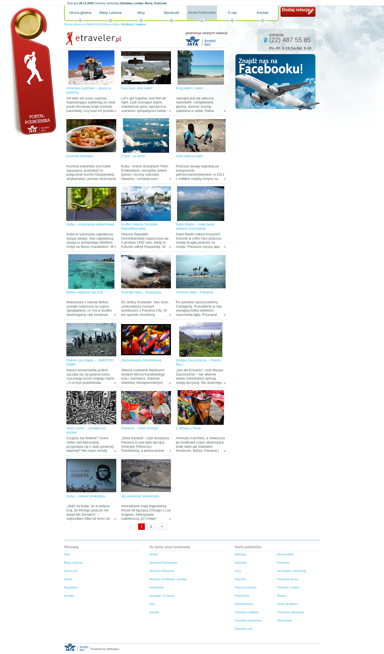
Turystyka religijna (246, 612)
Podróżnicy (242, 595)
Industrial (241, 562)
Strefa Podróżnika (201, 13)
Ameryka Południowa (163, 562)
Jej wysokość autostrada (140, 496)
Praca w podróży (246, 587)
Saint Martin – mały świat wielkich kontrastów (195, 226)
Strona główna (80, 13)
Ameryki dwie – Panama (194, 292)
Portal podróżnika (32, 70)
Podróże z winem (288, 587)
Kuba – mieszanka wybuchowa (90, 224)
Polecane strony (287, 579)
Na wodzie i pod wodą (291, 570)
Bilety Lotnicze (110, 13)
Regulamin (71, 587)
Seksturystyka (244, 603)
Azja (115, 24)
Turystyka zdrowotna (248, 620)
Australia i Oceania (161, 595)
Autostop (240, 554)
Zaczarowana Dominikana (141, 360)
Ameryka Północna (161, 570)
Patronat (240, 579)
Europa (154, 612)
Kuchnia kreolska (79, 156)
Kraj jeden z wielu (189, 88)
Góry (238, 570)
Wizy (141, 13)
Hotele (68, 579)
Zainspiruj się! (244, 628)
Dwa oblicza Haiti (189, 156)
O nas (232, 13)
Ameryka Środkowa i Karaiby (168, 579)
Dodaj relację (296, 9)
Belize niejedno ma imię (84, 292)
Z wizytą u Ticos (188, 428)
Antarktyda (156, 587)
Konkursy (283, 562)
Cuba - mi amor (133, 156)
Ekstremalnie (285, 554)
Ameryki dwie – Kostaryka (141, 292)
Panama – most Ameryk (139, 428)
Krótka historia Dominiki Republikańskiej (139, 226)
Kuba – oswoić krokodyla (85, 496)
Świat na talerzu (287, 603)
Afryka (153, 554)
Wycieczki (171, 13)
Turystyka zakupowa (290, 612)
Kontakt (263, 13)
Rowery (282, 595)
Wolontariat (284, 620)
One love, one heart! (137, 88)
